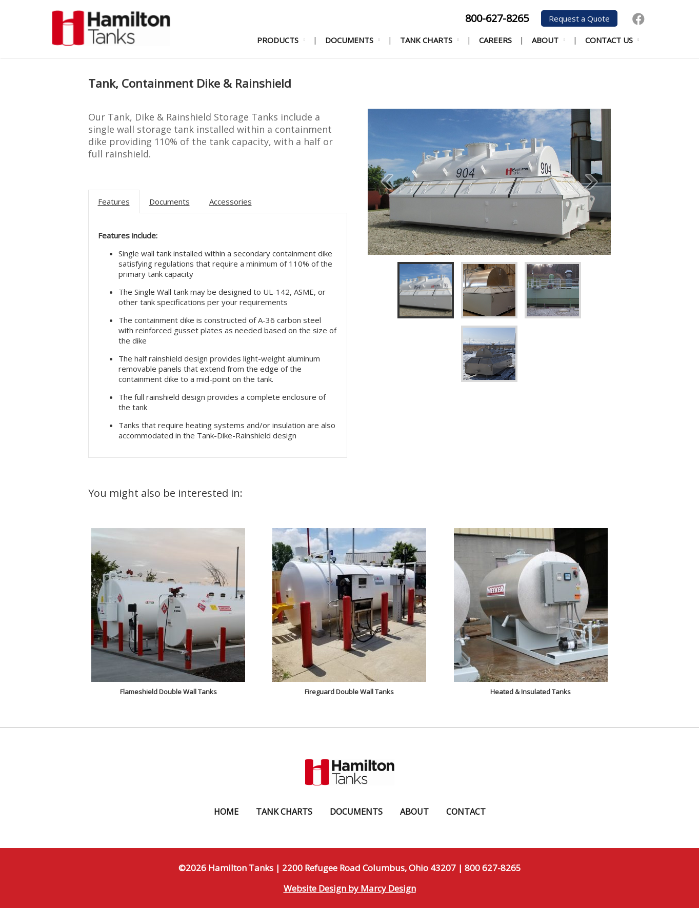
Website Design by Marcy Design (350, 888)
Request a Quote (579, 18)
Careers (495, 40)
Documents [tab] (169, 201)
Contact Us (609, 40)
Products (277, 40)
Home (226, 811)
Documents (349, 40)
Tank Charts (426, 40)
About (545, 40)
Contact (466, 811)
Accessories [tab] (230, 201)
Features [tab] (114, 201)
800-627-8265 (497, 18)
